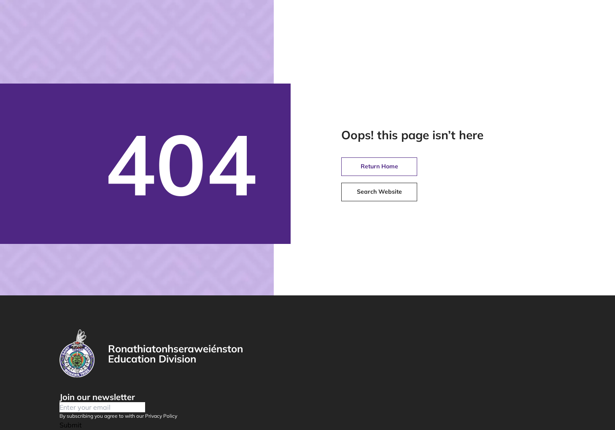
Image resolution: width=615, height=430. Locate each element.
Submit (70, 425)
